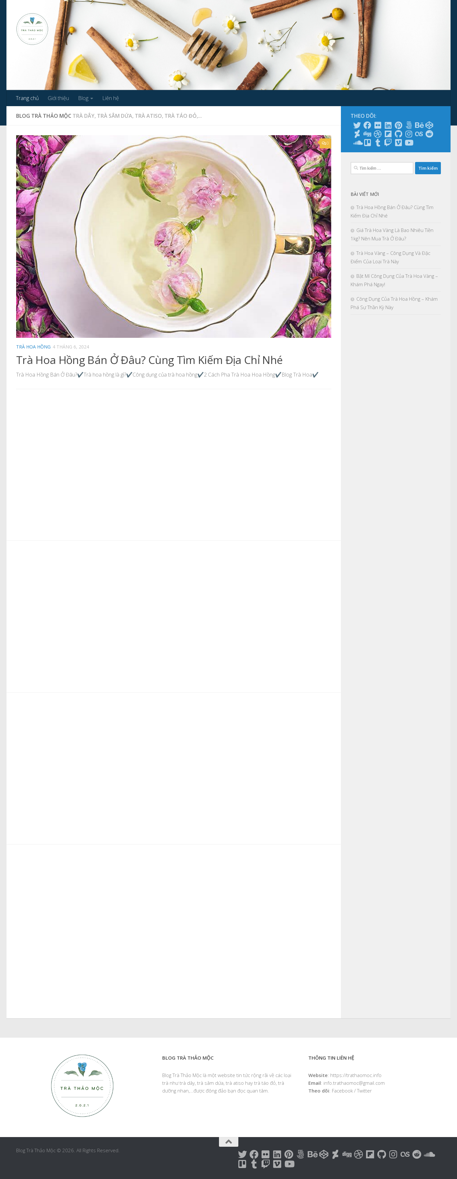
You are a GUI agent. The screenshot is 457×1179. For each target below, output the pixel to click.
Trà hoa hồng (33, 347)
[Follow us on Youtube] (408, 142)
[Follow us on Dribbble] (378, 134)
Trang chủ (27, 98)
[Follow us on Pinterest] (398, 125)
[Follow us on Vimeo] (398, 142)
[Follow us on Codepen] (429, 125)
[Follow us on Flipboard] (388, 134)
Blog (83, 98)
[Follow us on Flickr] (378, 125)
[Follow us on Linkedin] (388, 125)
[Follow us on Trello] (367, 142)
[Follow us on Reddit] (429, 134)
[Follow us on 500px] (408, 125)
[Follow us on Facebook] (367, 125)
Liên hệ (110, 98)
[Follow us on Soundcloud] (357, 142)
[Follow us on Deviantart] (357, 134)
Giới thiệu (58, 98)
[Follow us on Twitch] (388, 142)
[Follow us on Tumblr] (378, 142)
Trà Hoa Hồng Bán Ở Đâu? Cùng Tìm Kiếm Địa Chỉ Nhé (150, 359)
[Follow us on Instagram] (408, 134)
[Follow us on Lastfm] (419, 134)
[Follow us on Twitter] (357, 125)
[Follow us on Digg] (367, 134)
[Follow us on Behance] (419, 125)
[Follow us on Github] (398, 134)
